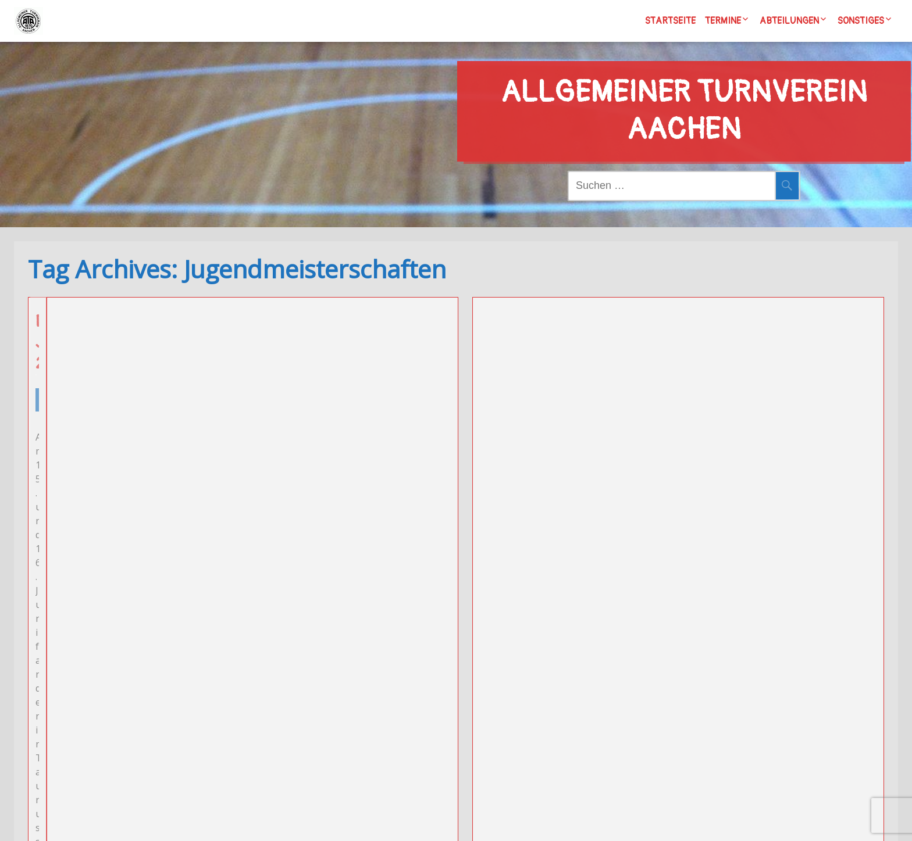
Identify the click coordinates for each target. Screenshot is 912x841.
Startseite (670, 21)
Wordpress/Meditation (526, 820)
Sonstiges (861, 21)
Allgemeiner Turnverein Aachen (684, 89)
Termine (723, 21)
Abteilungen (789, 21)
